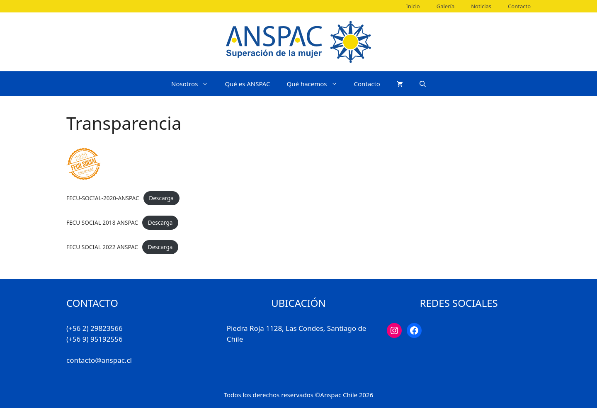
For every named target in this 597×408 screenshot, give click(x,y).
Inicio (413, 6)
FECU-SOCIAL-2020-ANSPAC (102, 198)
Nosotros (193, 83)
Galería (445, 6)
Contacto (519, 6)
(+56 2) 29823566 (94, 328)
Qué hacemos (316, 83)
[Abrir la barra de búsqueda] (422, 83)
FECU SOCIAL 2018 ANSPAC (102, 222)
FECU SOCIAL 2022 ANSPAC (102, 247)
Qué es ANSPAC (247, 84)
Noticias (481, 6)
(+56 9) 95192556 (94, 339)
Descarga (161, 198)
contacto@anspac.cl (99, 360)
